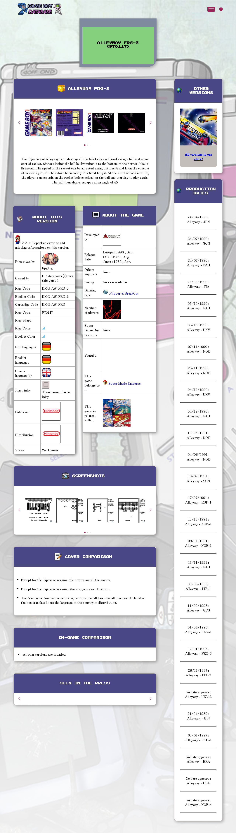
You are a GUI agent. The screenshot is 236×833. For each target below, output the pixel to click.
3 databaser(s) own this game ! (57, 278)
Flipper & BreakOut (123, 293)
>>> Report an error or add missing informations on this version (42, 245)
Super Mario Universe (122, 383)
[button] (150, 122)
